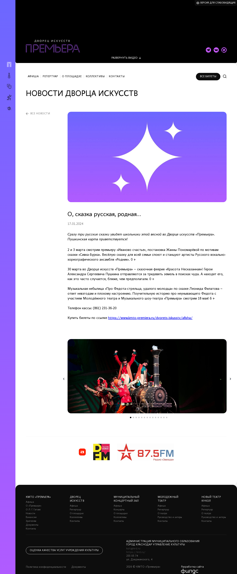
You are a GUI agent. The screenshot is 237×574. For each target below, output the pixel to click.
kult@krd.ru (133, 543)
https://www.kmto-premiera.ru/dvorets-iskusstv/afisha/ (150, 312)
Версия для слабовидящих (218, 3)
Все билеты (208, 70)
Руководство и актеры (170, 511)
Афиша (33, 70)
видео (124, 52)
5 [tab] (141, 411)
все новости (40, 108)
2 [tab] (133, 411)
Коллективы (95, 70)
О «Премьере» (33, 500)
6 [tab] (144, 411)
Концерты (119, 504)
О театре (162, 508)
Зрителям (31, 515)
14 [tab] (166, 411)
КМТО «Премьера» (38, 491)
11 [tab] (158, 411)
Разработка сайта (192, 561)
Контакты (117, 70)
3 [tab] (136, 411)
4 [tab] (139, 411)
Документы (32, 519)
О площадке (72, 70)
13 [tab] (164, 411)
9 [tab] (152, 411)
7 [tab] (147, 411)
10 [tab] (155, 411)
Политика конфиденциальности (46, 561)
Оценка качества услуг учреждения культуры (64, 544)
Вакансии (31, 511)
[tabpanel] (147, 370)
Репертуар (50, 70)
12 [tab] (161, 411)
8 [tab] (150, 411)
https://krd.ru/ (136, 546)
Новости (30, 508)
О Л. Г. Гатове (33, 504)
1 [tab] (130, 411)
